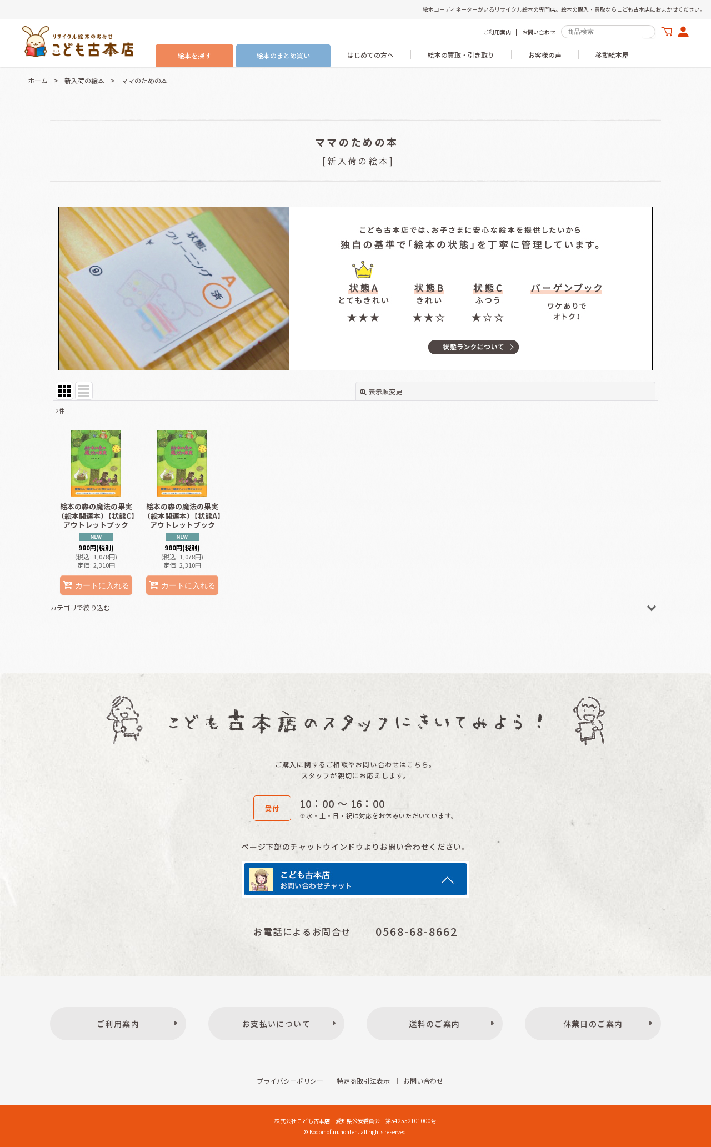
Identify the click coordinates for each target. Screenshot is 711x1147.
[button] (355, 607)
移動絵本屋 (612, 54)
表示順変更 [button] (381, 391)
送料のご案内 (434, 1023)
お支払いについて (276, 1023)
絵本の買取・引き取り (461, 54)
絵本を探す (194, 55)
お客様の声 (545, 54)
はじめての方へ (370, 54)
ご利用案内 (497, 32)
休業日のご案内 (593, 1023)
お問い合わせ (538, 32)
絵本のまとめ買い (283, 55)
